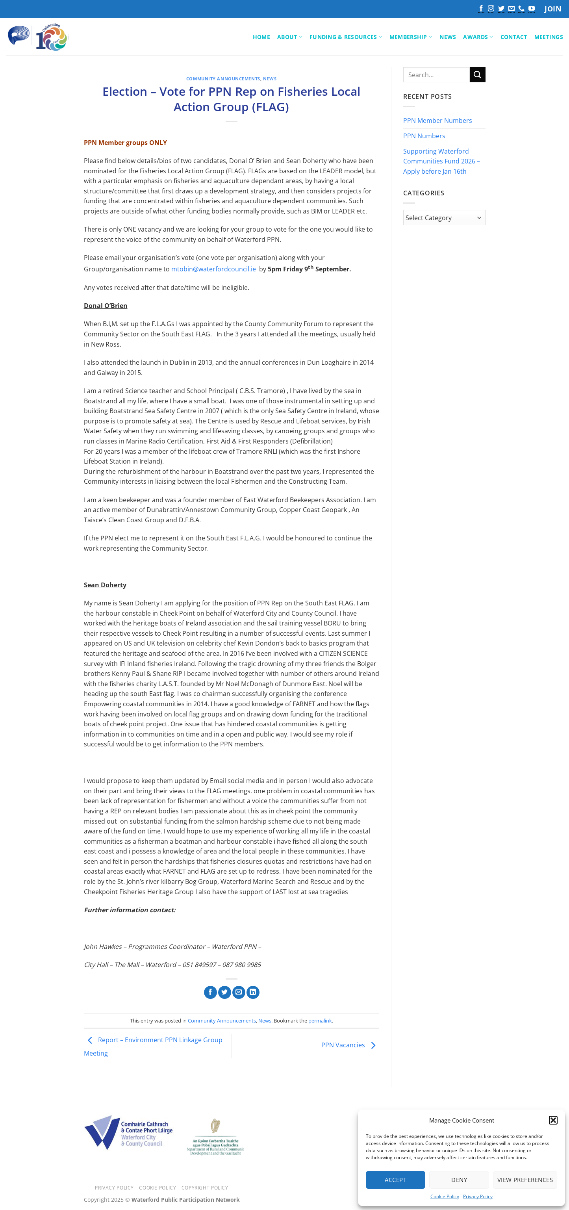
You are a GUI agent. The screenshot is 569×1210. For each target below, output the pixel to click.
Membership (410, 37)
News (447, 37)
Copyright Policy (205, 1187)
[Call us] (521, 9)
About (289, 37)
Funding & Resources (346, 37)
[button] (553, 1120)
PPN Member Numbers (437, 121)
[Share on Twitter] (224, 992)
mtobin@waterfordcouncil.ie (213, 269)
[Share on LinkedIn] (253, 992)
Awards (478, 37)
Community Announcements (223, 79)
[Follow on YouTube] (531, 9)
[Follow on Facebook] (481, 9)
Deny (459, 1180)
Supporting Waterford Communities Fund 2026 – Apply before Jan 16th (441, 161)
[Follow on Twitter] (501, 9)
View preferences (525, 1180)
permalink (320, 1020)
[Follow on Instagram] (491, 9)
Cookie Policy (444, 1196)
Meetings (548, 37)
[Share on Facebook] (210, 992)
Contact (513, 37)
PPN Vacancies (350, 1045)
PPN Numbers (424, 136)
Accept (395, 1180)
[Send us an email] (511, 9)
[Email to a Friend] (238, 992)
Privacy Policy (478, 1196)
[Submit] (477, 74)
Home (261, 37)
